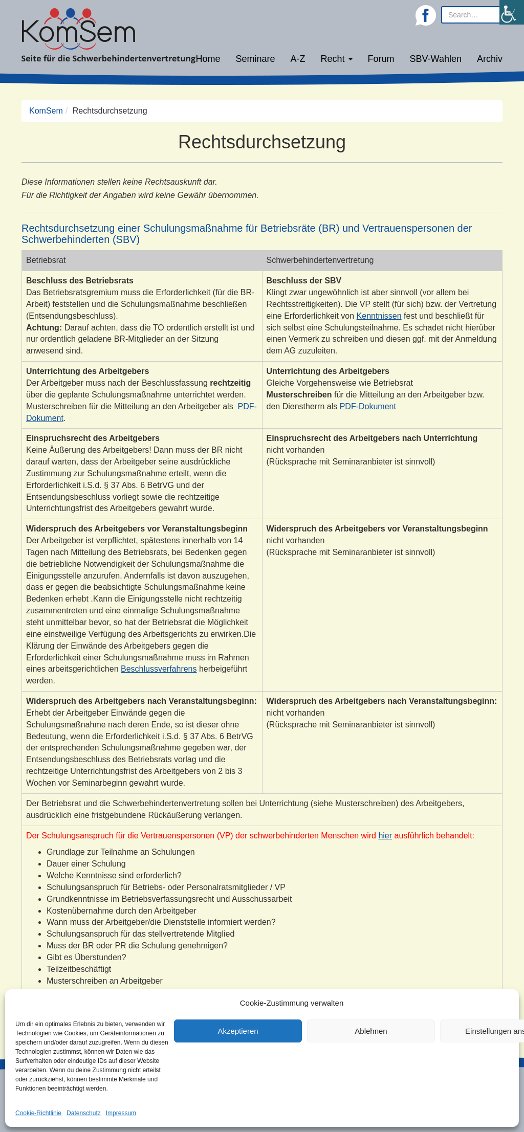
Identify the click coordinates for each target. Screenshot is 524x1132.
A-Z (298, 59)
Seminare (255, 59)
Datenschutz (84, 1113)
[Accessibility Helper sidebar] (511, 12)
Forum (381, 59)
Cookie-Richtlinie (38, 1113)
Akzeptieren (237, 1031)
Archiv (490, 59)
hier (385, 835)
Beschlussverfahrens (159, 668)
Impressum (121, 1113)
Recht (337, 59)
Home (207, 59)
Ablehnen (371, 1031)
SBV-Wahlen (436, 59)
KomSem (46, 110)
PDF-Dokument (368, 406)
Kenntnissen (379, 316)
